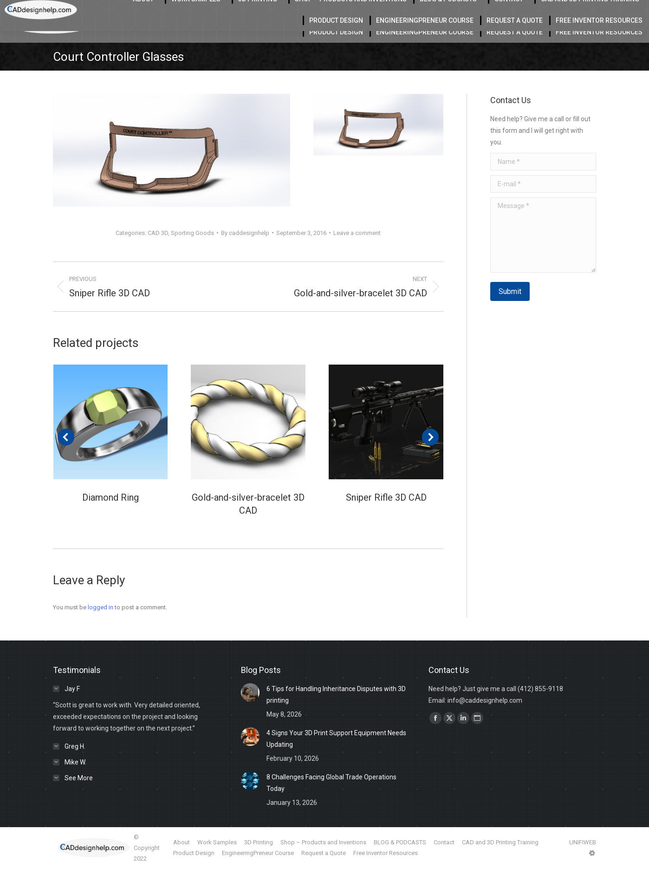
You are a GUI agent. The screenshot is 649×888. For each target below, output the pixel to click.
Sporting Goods (192, 252)
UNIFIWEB (582, 861)
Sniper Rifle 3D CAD (386, 516)
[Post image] (110, 441)
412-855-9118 (546, 10)
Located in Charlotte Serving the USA (195, 10)
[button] (66, 456)
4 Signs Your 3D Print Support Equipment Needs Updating (336, 758)
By (245, 252)
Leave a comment (357, 252)
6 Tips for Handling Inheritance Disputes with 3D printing (336, 714)
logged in (100, 626)
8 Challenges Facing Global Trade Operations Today (331, 802)
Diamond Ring (110, 516)
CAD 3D (158, 252)
